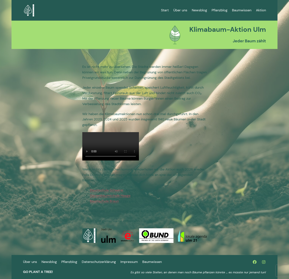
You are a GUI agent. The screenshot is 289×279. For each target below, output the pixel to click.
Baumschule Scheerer (107, 190)
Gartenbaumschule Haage (110, 195)
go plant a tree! (38, 272)
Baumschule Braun (104, 201)
